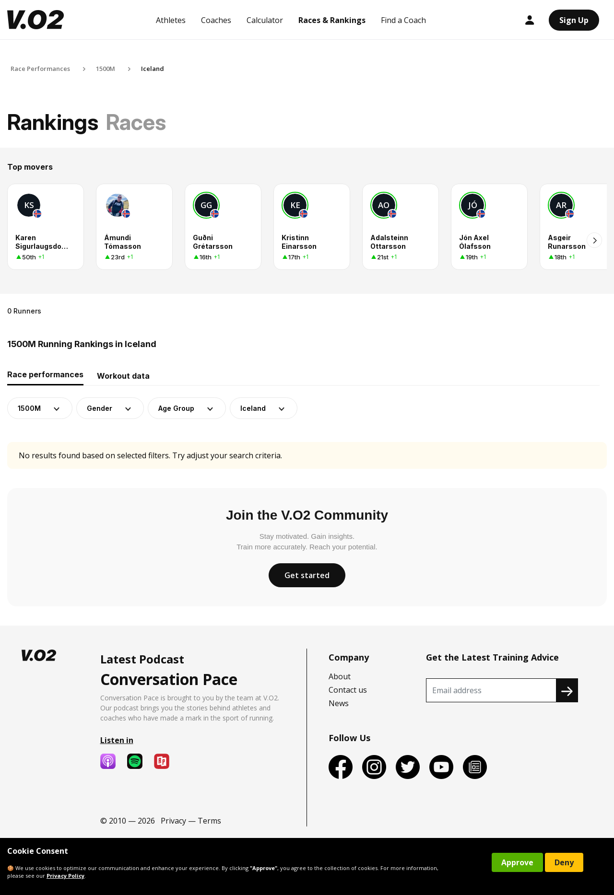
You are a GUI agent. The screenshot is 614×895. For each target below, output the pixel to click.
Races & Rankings (332, 20)
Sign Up (574, 20)
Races (136, 122)
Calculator (265, 20)
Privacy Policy (65, 875)
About (340, 676)
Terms (209, 820)
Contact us (348, 690)
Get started (307, 575)
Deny (564, 862)
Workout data (123, 376)
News (339, 703)
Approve (517, 862)
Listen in (116, 740)
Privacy (173, 820)
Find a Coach (403, 20)
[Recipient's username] (491, 690)
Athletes (171, 20)
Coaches (216, 20)
